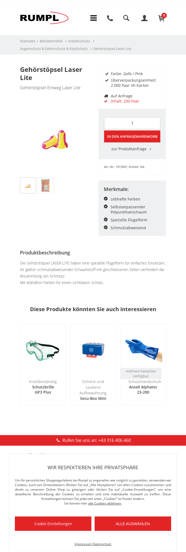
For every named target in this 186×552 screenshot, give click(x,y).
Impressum (83, 544)
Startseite (27, 41)
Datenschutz (101, 544)
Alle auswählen (133, 524)
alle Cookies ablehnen (104, 503)
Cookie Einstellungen (53, 523)
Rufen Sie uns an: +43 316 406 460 (93, 440)
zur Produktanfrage (132, 148)
